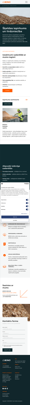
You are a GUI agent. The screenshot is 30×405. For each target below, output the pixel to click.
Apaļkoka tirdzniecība (6, 376)
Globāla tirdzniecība (6, 380)
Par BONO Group (18, 375)
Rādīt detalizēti (24, 213)
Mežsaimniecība (5, 375)
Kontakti (16, 377)
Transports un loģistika (6, 379)
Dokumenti (17, 379)
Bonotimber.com (6, 5)
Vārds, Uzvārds (5, 327)
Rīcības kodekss (5, 396)
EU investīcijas (5, 395)
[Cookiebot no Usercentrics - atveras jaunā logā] (24, 183)
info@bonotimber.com (6, 367)
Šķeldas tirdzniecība (6, 377)
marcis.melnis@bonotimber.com (10, 295)
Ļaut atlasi (15, 220)
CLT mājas (4, 381)
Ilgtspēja (16, 376)
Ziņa (3, 340)
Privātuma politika (5, 393)
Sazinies (7, 90)
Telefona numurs (5, 336)
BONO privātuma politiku (7, 346)
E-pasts (3, 331)
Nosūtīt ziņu (7, 350)
